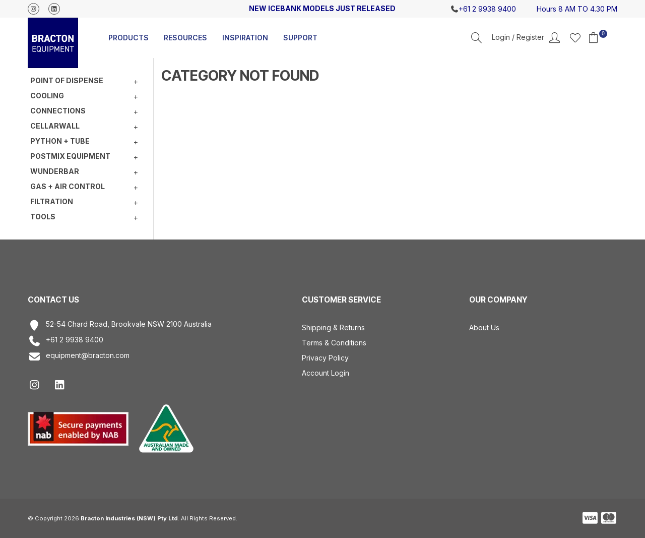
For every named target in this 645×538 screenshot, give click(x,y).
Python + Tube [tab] (60, 141)
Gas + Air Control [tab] (67, 186)
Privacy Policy (325, 357)
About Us (484, 327)
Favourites (575, 37)
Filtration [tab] (51, 201)
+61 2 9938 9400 (65, 341)
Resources (185, 37)
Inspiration (245, 37)
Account (526, 37)
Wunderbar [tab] (54, 171)
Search (476, 37)
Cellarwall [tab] (55, 126)
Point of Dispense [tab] (66, 80)
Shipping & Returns (333, 327)
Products (128, 37)
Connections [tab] (58, 110)
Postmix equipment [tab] (70, 156)
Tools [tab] (42, 216)
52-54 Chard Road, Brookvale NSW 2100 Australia (120, 325)
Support (300, 37)
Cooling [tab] (47, 95)
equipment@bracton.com (79, 356)
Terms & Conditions (334, 342)
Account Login (325, 373)
